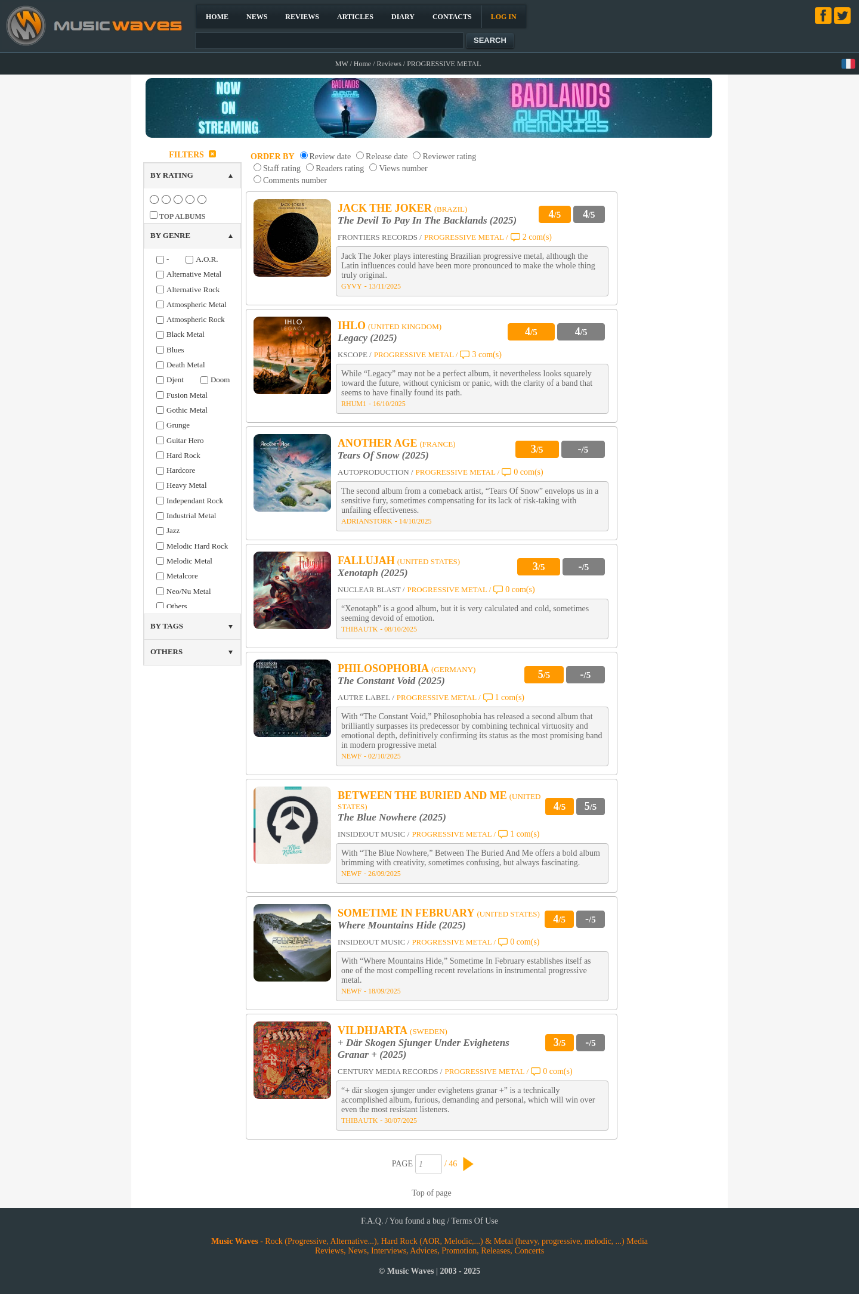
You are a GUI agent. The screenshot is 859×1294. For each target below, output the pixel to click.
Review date (330, 156)
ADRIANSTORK (367, 521)
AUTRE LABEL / (366, 697)
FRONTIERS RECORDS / (380, 237)
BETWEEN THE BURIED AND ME (422, 795)
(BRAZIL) (451, 209)
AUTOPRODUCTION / (375, 472)
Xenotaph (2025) (373, 572)
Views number (403, 168)
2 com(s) (537, 237)
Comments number (295, 180)
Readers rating (340, 168)
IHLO (352, 326)
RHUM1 (353, 404)
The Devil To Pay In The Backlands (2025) (427, 220)
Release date (386, 156)
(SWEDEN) (428, 1031)
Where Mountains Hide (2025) (402, 925)
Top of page (432, 1192)
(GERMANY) (453, 669)
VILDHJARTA (372, 1030)
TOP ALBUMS (182, 216)
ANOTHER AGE (378, 443)
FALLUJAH (366, 560)
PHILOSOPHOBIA (383, 668)
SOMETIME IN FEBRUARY (406, 913)
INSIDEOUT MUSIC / (373, 833)
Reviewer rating (449, 156)
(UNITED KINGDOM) (404, 326)
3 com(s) (486, 354)
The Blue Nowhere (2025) (392, 817)
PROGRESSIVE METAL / (466, 237)
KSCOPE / (355, 354)
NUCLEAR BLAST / (371, 589)
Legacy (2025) (367, 337)
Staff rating (282, 168)
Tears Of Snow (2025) (383, 455)
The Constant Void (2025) (391, 680)
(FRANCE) (438, 443)
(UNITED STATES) (428, 561)
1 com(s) (509, 697)
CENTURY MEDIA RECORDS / (390, 1071)
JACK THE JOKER (385, 208)
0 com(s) (528, 472)
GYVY (351, 286)
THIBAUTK (359, 629)
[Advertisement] (671, 324)
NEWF (351, 756)
